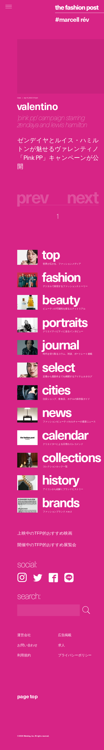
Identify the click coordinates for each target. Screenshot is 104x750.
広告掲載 (64, 635)
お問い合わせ (27, 645)
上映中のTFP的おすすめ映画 (44, 533)
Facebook (53, 577)
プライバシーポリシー (75, 655)
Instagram (22, 577)
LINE (69, 577)
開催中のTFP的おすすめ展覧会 (46, 544)
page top (27, 696)
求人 (61, 645)
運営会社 (24, 635)
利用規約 (24, 655)
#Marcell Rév (72, 19)
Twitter (37, 577)
